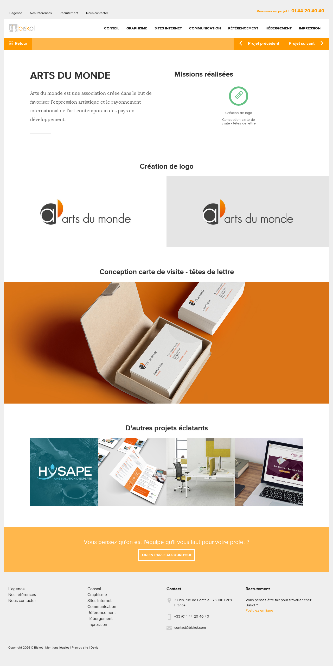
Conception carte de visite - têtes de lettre (239, 121)
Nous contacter (97, 13)
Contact (173, 591)
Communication (205, 28)
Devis (94, 649)
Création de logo (238, 113)
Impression (310, 28)
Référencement (243, 28)
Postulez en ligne (259, 612)
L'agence (15, 13)
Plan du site (80, 649)
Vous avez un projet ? (290, 11)
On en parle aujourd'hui (166, 557)
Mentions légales (57, 649)
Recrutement (69, 13)
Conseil (111, 28)
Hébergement (279, 28)
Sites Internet (168, 28)
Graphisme (136, 28)
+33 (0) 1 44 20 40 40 (191, 618)
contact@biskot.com (190, 630)
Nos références (41, 13)
